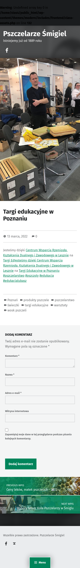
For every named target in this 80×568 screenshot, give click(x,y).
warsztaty (60, 305)
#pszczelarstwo (14, 275)
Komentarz (12, 355)
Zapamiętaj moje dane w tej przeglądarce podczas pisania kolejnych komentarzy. (38, 436)
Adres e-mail (13, 392)
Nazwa (9, 374)
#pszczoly (32, 275)
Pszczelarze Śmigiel (34, 33)
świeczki (13, 305)
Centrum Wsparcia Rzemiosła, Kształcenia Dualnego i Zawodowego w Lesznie (38, 266)
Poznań (12, 300)
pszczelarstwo (64, 300)
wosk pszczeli (16, 310)
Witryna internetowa (17, 411)
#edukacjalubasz (14, 281)
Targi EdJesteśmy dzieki (20, 260)
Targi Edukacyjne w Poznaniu (39, 271)
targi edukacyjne (36, 305)
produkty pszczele (36, 300)
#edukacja (46, 275)
